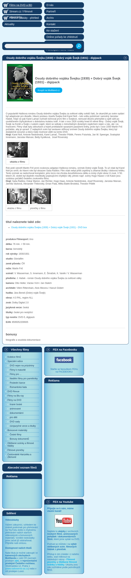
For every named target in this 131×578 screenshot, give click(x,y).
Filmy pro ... (16, 374)
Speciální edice (15, 361)
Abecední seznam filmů (22, 467)
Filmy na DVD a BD (20, 5)
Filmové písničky (15, 450)
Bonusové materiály (17, 430)
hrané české (16, 404)
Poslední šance (17, 383)
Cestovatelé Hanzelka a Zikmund (19, 455)
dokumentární (16, 413)
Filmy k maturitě (18, 370)
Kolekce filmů (14, 357)
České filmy (15, 434)
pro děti (13, 417)
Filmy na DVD (14, 400)
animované (15, 408)
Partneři (51, 11)
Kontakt (50, 24)
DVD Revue (13, 391)
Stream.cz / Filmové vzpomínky (21, 12)
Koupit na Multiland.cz (49, 90)
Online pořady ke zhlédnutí (62, 36)
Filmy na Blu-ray (15, 395)
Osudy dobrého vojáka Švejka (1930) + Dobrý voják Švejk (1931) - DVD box (49, 227)
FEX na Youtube (63, 501)
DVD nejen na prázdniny (22, 365)
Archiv (50, 17)
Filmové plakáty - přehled (24, 17)
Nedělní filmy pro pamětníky (24, 378)
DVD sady (15, 421)
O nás (49, 5)
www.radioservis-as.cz (17, 568)
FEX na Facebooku (65, 349)
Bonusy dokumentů (19, 439)
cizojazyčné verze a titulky (23, 426)
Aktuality (9, 24)
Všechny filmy (20, 349)
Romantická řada (18, 387)
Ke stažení (52, 30)
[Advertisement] (22, 493)
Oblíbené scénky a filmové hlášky (20, 444)
